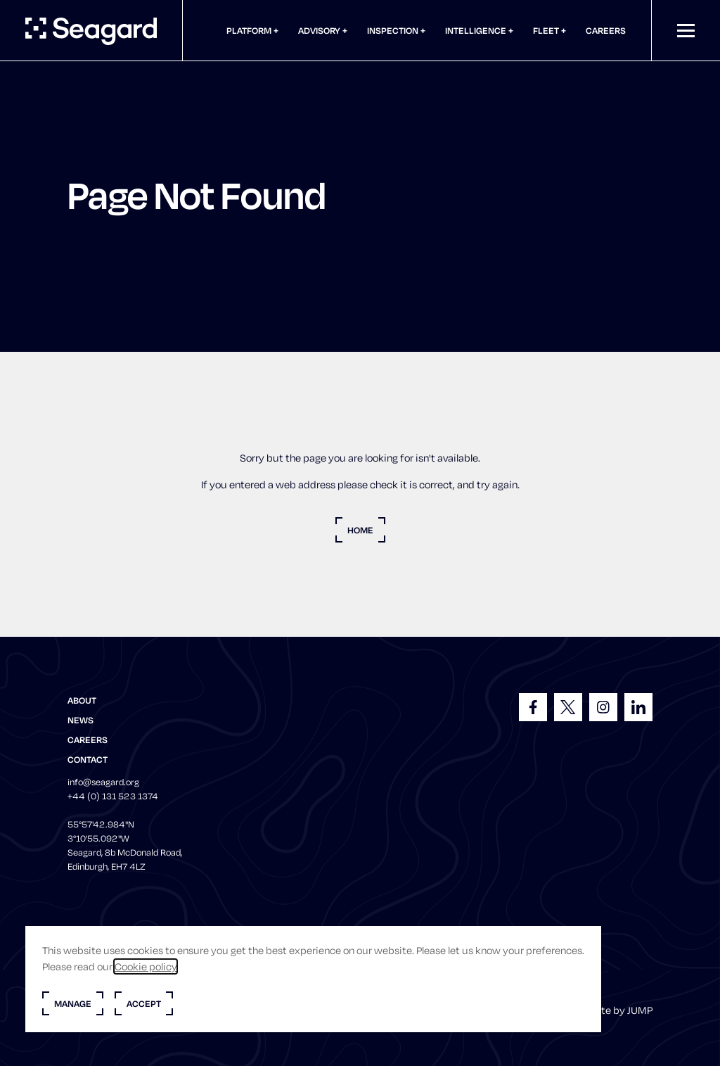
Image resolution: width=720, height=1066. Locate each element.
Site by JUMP (622, 1010)
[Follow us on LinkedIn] (638, 707)
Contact (88, 759)
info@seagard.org (103, 781)
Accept (144, 1003)
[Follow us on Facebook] (533, 707)
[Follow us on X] (568, 707)
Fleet (547, 30)
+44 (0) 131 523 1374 (113, 795)
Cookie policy (145, 966)
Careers (606, 30)
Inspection (393, 30)
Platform (250, 30)
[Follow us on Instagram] (603, 707)
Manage (72, 1003)
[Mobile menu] (686, 30)
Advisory (320, 30)
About (82, 700)
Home (360, 529)
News (81, 719)
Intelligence (476, 30)
